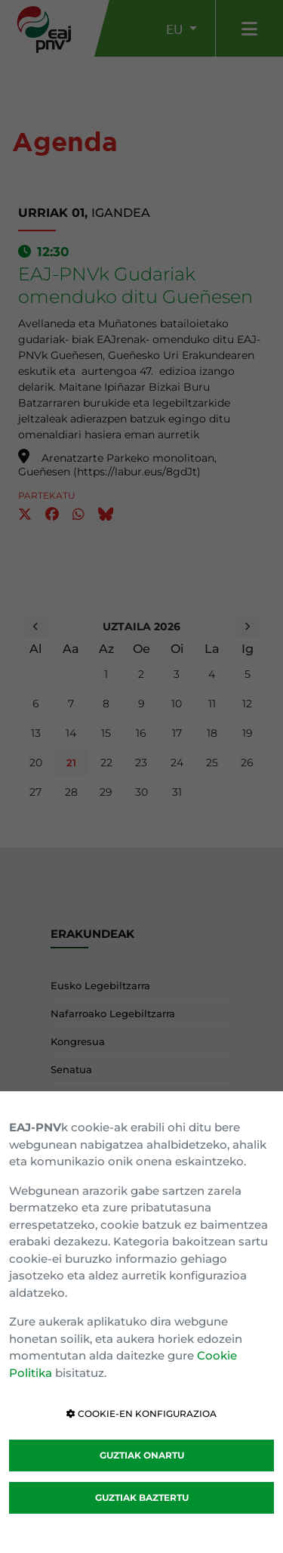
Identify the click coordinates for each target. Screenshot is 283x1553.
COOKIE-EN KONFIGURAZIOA (141, 1413)
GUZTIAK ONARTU (142, 1455)
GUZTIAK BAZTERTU (142, 1497)
